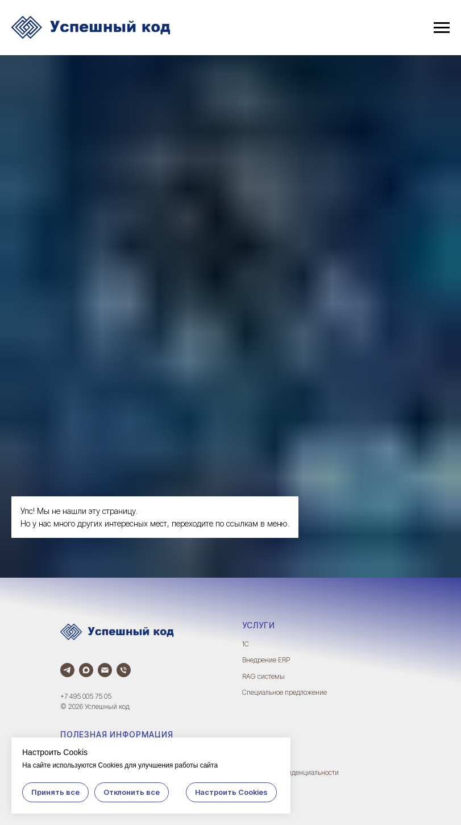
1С (245, 644)
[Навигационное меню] (442, 28)
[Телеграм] (67, 670)
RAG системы (263, 676)
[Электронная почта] (105, 670)
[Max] (86, 670)
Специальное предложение (284, 692)
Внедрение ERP (266, 660)
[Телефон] (124, 670)
